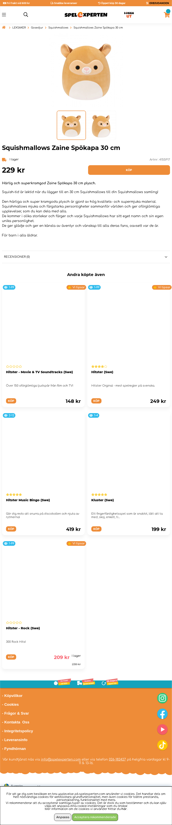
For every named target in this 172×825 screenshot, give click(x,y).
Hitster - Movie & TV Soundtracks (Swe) (39, 372)
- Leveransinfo (15, 740)
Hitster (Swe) (102, 372)
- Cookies (10, 704)
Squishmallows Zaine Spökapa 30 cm (98, 27)
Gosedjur (37, 27)
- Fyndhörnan (14, 749)
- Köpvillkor (12, 696)
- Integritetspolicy (17, 731)
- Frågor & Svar (15, 713)
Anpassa (62, 817)
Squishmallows (58, 27)
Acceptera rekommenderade (95, 817)
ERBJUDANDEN (159, 3)
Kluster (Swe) (102, 500)
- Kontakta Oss (15, 722)
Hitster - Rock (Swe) (23, 628)
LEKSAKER (19, 27)
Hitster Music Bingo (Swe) (28, 500)
